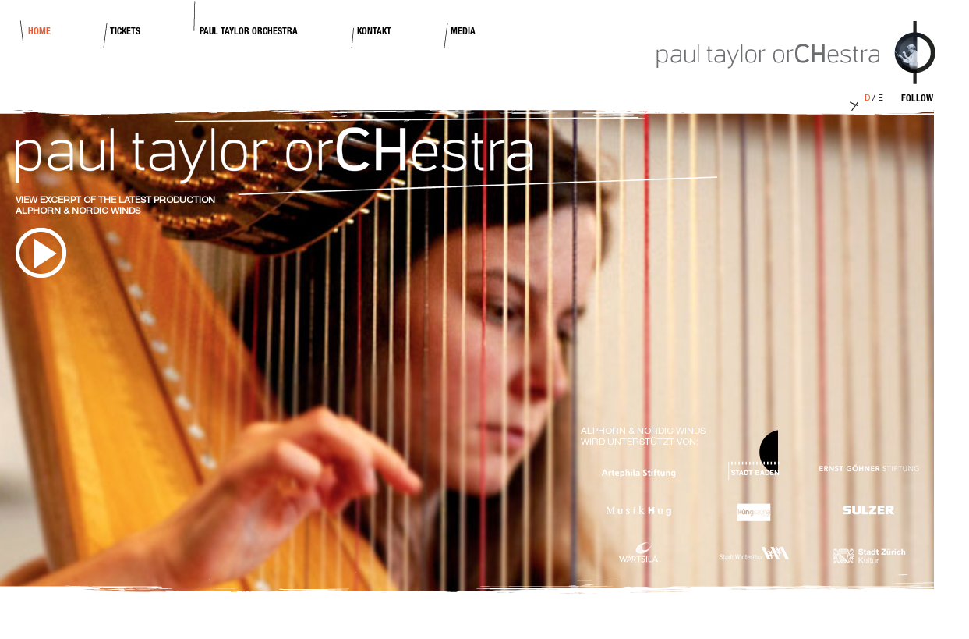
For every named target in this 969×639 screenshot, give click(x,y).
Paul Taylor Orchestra (249, 32)
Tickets (125, 32)
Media (463, 32)
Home (39, 32)
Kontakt (374, 32)
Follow (917, 99)
